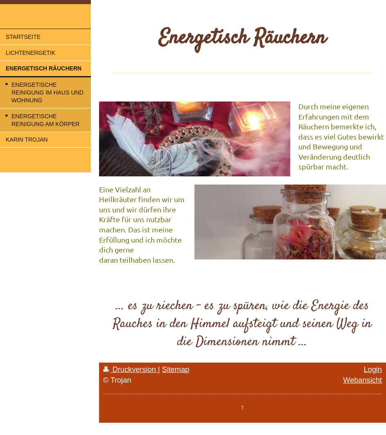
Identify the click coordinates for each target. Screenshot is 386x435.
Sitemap (176, 369)
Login (372, 369)
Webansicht (362, 380)
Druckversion (130, 369)
